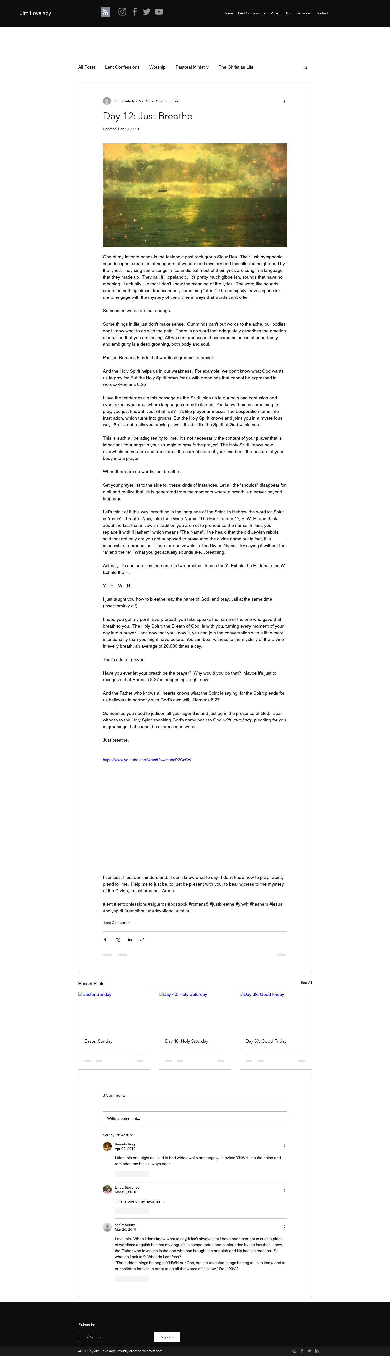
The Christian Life (236, 67)
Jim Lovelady (35, 13)
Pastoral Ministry (192, 67)
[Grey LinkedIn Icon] (316, 1350)
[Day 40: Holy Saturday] (195, 1012)
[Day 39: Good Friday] (276, 1012)
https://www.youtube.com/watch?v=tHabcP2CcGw (147, 759)
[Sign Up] (167, 1337)
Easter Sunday (98, 1041)
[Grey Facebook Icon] (134, 11)
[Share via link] (142, 939)
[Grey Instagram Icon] (122, 11)
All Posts (86, 67)
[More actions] (284, 101)
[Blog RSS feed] (105, 12)
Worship (157, 67)
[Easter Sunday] (114, 1012)
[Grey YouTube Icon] (159, 11)
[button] (305, 67)
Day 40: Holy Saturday (186, 1041)
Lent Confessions (122, 67)
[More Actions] (284, 1146)
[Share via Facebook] (105, 939)
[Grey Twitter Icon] (147, 11)
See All (306, 983)
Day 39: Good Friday (266, 1041)
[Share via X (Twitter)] (117, 939)
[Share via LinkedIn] (129, 939)
